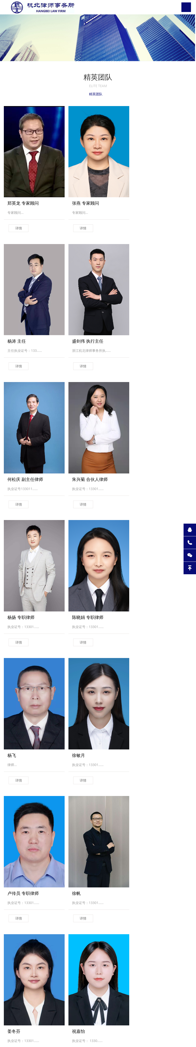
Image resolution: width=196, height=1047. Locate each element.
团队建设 (33, 977)
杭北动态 (10, 977)
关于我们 (10, 971)
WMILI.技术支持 (159, 1036)
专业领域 (33, 971)
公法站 (55, 971)
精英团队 (95, 94)
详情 (18, 224)
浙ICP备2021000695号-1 (125, 1036)
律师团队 (76, 971)
